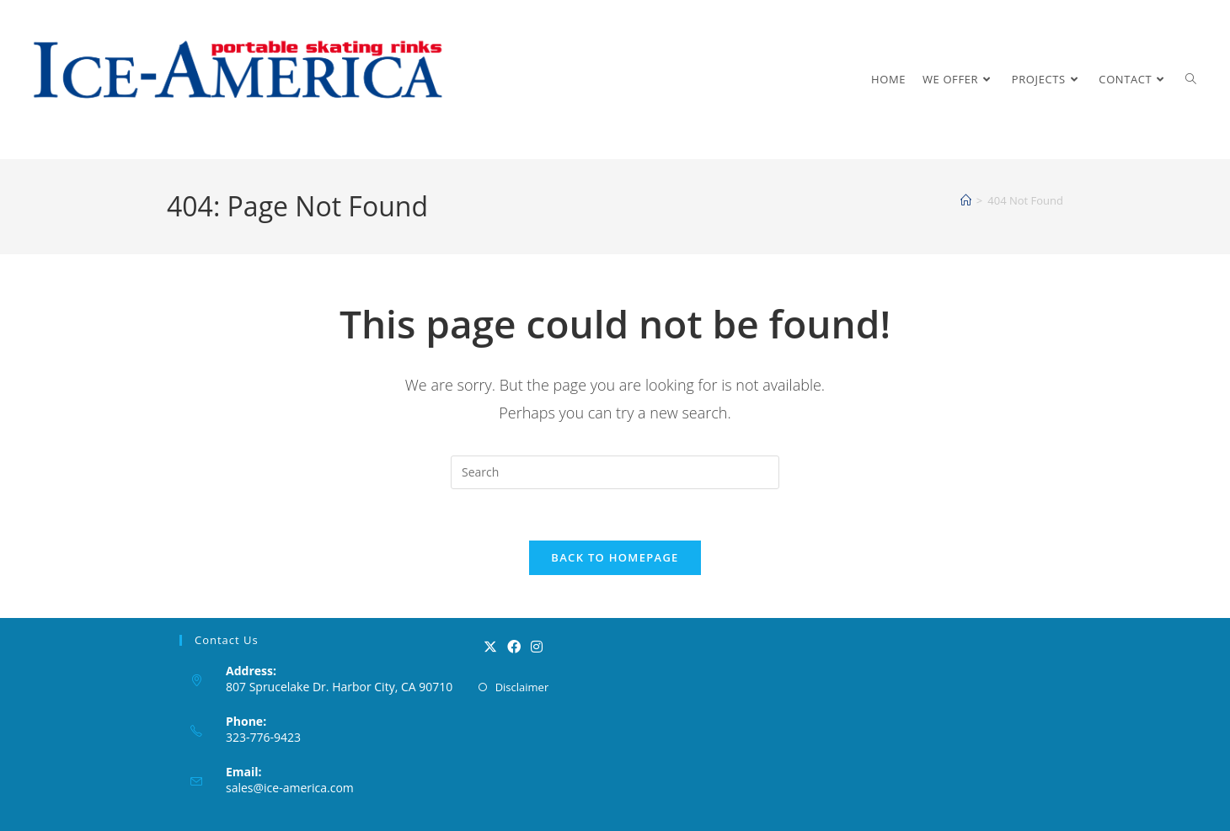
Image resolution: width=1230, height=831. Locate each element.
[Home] (965, 200)
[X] (490, 647)
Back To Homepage (614, 557)
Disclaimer (522, 687)
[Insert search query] (615, 472)
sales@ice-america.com (290, 788)
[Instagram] (537, 647)
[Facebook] (514, 647)
